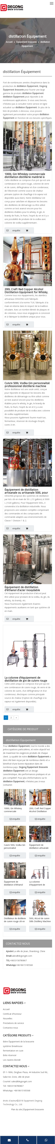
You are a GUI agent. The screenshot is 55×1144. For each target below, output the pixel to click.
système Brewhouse (12, 1046)
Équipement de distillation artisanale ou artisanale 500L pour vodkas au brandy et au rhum (26, 491)
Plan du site (16, 1109)
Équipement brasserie (33, 1109)
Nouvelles (7, 1018)
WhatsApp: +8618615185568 (16, 1090)
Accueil (6, 1009)
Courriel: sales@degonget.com (17, 1081)
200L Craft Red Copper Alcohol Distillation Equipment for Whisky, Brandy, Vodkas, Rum (26, 291)
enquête (12, 230)
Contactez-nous (10, 1027)
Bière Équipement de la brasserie (18, 1041)
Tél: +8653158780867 (13, 1085)
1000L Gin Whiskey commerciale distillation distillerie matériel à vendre (25, 175)
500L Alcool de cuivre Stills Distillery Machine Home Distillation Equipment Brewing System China (40, 920)
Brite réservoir (9, 1055)
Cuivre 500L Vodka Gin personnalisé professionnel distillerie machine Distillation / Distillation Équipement (27, 385)
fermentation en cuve (13, 1050)
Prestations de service (13, 1023)
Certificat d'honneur (12, 1013)
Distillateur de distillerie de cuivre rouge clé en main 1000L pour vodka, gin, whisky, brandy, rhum (15, 920)
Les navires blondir (12, 1059)
